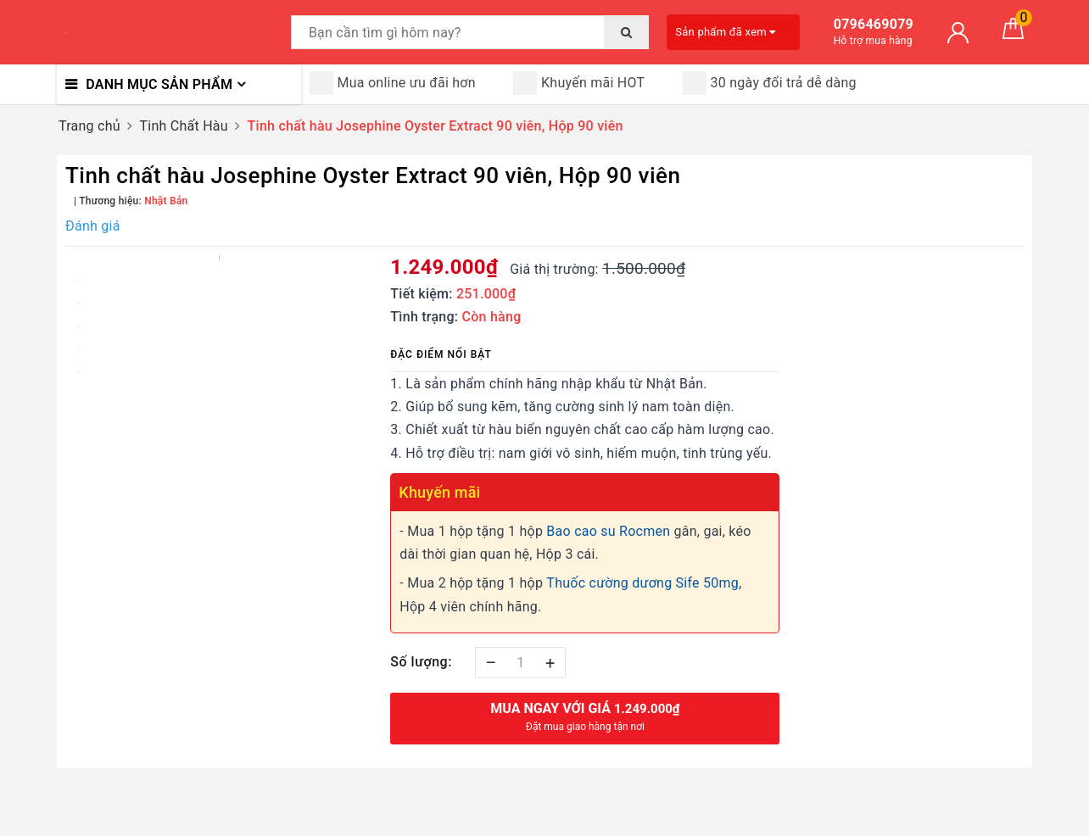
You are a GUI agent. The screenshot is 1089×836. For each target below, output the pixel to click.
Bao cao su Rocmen (608, 531)
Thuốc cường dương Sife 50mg (642, 583)
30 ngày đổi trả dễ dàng (770, 83)
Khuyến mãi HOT (579, 83)
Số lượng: (421, 662)
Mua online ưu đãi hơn (393, 83)
